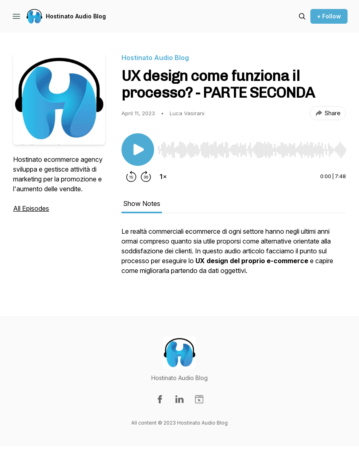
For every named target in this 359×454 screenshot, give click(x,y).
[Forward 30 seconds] (146, 176)
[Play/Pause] (137, 149)
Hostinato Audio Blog (76, 16)
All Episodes (31, 208)
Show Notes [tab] (141, 203)
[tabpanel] (233, 255)
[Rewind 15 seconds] (131, 176)
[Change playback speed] (163, 176)
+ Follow (329, 16)
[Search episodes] (302, 16)
